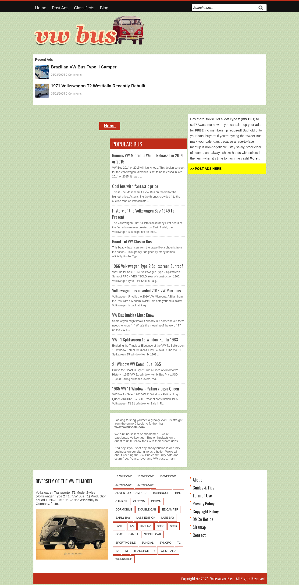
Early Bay (123, 517)
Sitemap (199, 527)
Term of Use (202, 496)
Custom (139, 501)
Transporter (144, 551)
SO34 (173, 526)
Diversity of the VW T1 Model (64, 481)
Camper (121, 501)
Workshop (123, 559)
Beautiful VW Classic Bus (132, 241)
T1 (179, 542)
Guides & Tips (203, 488)
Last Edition (146, 517)
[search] (224, 7)
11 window (123, 476)
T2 (117, 551)
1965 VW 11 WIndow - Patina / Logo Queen (145, 389)
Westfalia (168, 551)
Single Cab (152, 534)
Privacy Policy (203, 503)
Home (40, 8)
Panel (119, 526)
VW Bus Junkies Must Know (133, 315)
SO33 (160, 526)
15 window (168, 476)
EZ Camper (170, 509)
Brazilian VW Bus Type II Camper (84, 67)
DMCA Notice (203, 519)
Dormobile (123, 509)
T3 (126, 551)
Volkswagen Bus (221, 578)
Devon (156, 501)
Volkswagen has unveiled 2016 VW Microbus (146, 290)
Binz (178, 493)
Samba (133, 534)
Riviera (145, 526)
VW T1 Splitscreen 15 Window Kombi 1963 (145, 340)
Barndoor (161, 493)
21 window (123, 484)
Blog (104, 8)
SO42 (119, 534)
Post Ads (60, 8)
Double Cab (147, 509)
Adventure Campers (131, 493)
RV (132, 526)
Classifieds (84, 8)
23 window (145, 484)
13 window (145, 476)
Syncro (165, 542)
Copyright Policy (206, 511)
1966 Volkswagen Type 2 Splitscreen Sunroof (147, 266)
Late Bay (167, 517)
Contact (199, 535)
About (197, 480)
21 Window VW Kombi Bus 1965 (136, 364)
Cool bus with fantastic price (135, 186)
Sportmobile (125, 542)
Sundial (147, 542)
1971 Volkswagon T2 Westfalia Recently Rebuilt (98, 86)
